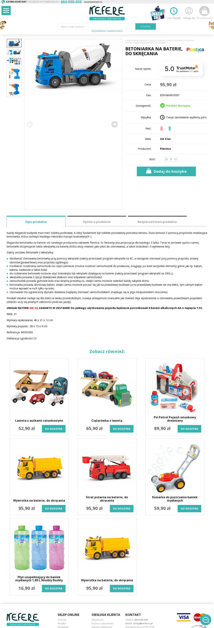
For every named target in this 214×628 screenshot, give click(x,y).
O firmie (62, 619)
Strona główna (132, 40)
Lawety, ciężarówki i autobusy (180, 40)
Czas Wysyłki (174, 12)
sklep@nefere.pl (93, 2)
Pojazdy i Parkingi (157, 40)
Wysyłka (62, 623)
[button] (114, 124)
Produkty (144, 40)
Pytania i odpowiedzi (102, 623)
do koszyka (53, 429)
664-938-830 (141, 619)
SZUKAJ (146, 26)
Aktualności (98, 619)
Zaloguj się (189, 12)
